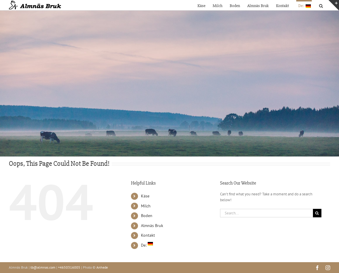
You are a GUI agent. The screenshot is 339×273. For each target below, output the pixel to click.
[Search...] (266, 213)
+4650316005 (69, 267)
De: (147, 245)
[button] (321, 5)
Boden (146, 215)
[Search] (317, 213)
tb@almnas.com (42, 267)
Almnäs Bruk (152, 225)
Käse (145, 196)
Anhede (102, 267)
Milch (146, 206)
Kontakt (148, 235)
